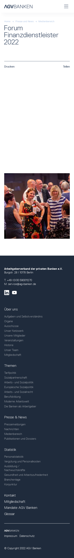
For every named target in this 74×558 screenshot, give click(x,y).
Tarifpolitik (10, 373)
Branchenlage (12, 479)
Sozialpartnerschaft (15, 377)
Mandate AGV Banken (20, 508)
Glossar (9, 514)
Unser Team (11, 350)
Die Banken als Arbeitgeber (20, 406)
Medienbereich (46, 21)
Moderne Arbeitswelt (16, 401)
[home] (18, 6)
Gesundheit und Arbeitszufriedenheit (26, 475)
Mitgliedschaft (12, 355)
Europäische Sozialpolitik (18, 387)
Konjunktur (10, 484)
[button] (66, 6)
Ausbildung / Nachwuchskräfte (14, 468)
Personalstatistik (14, 456)
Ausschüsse (11, 326)
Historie (8, 345)
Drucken (9, 66)
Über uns (11, 309)
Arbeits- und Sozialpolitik (18, 382)
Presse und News (24, 21)
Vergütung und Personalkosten (22, 461)
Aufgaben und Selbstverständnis (23, 316)
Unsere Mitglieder (14, 335)
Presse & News (15, 417)
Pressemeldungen (15, 424)
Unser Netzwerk (14, 330)
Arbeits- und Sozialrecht (18, 392)
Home (7, 21)
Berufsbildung (12, 396)
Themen (10, 365)
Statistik (10, 450)
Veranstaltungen (13, 340)
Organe (8, 321)
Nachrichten (11, 429)
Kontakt (10, 495)
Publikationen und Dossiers (20, 438)
